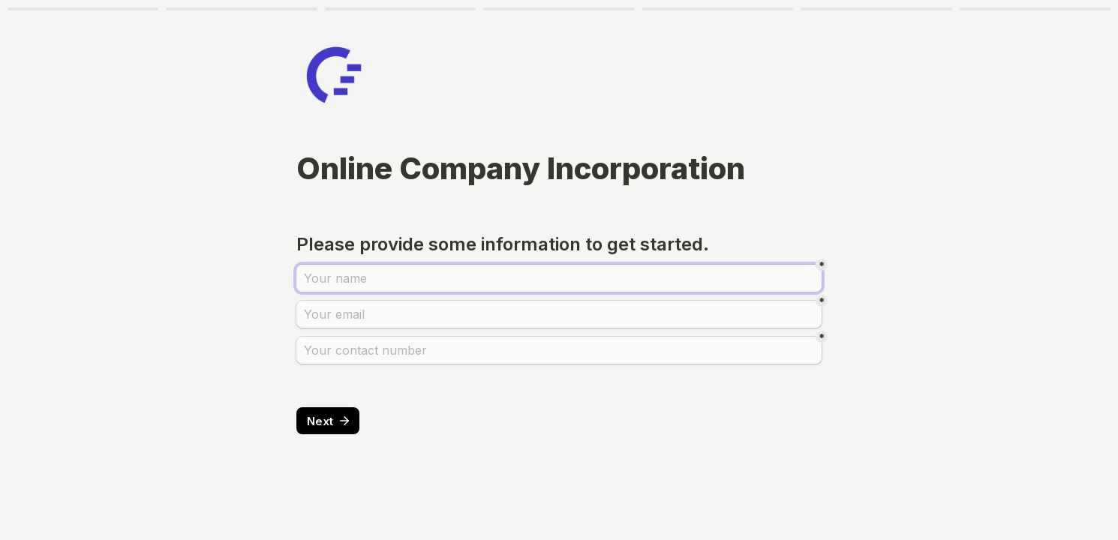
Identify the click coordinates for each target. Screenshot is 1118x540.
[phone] (559, 350)
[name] (559, 278)
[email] (559, 314)
